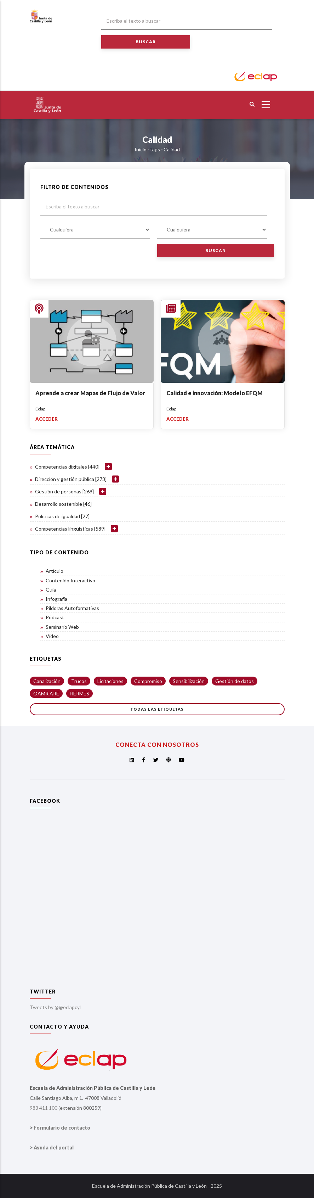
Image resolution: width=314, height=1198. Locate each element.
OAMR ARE (46, 693)
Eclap (40, 409)
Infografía (56, 599)
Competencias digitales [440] (67, 467)
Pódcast (55, 617)
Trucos (79, 681)
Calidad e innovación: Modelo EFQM (214, 393)
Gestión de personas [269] (64, 491)
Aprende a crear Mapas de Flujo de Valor (90, 393)
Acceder (46, 419)
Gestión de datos (234, 681)
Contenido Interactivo (70, 580)
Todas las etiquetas (157, 709)
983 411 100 (43, 1108)
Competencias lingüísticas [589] (70, 529)
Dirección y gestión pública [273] (71, 479)
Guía (51, 590)
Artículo (54, 571)
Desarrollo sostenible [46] (63, 504)
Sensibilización (189, 681)
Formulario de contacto (62, 1128)
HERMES (79, 693)
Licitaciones (110, 681)
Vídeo (52, 636)
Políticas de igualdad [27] (62, 516)
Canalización (47, 681)
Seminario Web (62, 627)
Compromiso (148, 681)
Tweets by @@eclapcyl (55, 1007)
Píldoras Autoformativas (72, 608)
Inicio (141, 149)
